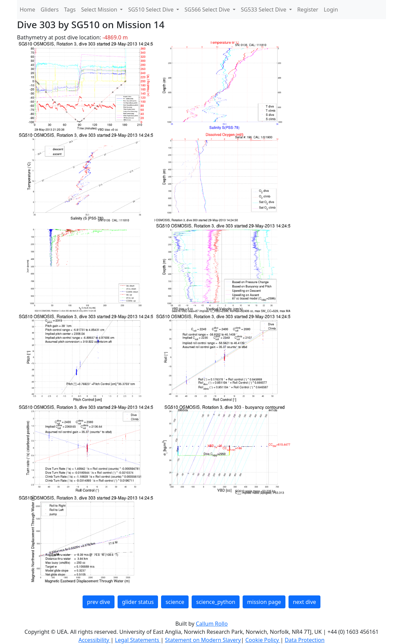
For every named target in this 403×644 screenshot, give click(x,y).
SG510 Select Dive (151, 9)
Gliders (50, 9)
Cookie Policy (262, 640)
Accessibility (94, 640)
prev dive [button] (98, 602)
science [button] (174, 602)
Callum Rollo (212, 623)
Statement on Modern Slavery (203, 640)
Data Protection (305, 640)
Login (331, 9)
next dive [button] (304, 602)
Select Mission (100, 9)
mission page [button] (264, 602)
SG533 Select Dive (264, 9)
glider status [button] (138, 602)
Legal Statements (137, 640)
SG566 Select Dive (208, 9)
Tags (70, 9)
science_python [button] (215, 602)
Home (27, 9)
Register (307, 9)
